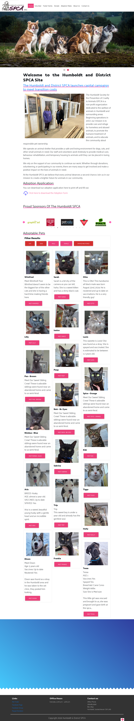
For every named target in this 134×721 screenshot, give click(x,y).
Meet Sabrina (62, 471)
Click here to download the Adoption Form (48, 193)
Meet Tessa (91, 614)
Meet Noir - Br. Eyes (64, 432)
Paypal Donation (17, 711)
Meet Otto (90, 303)
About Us (76, 5)
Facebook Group (17, 707)
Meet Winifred (34, 303)
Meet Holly (91, 534)
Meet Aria (32, 525)
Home (31, 5)
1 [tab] (51, 228)
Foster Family (47, 5)
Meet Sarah (62, 296)
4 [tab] (61, 228)
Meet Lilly (32, 342)
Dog (41, 243)
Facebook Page (17, 704)
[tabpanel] (33, 222)
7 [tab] (70, 228)
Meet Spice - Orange (94, 416)
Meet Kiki (90, 456)
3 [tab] (58, 228)
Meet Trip (61, 525)
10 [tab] (80, 228)
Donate (56, 5)
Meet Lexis (90, 360)
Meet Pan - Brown (35, 399)
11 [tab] (83, 228)
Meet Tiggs (91, 495)
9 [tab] (76, 228)
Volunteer (38, 5)
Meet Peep (61, 375)
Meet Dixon (33, 598)
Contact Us (85, 5)
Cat (30, 243)
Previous (24, 222)
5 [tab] (64, 228)
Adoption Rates (66, 5)
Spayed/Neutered (83, 243)
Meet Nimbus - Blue (35, 456)
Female (66, 243)
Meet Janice (62, 336)
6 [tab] (67, 228)
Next (110, 222)
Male (53, 243)
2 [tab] (54, 228)
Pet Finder (15, 701)
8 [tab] (73, 228)
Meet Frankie (62, 564)
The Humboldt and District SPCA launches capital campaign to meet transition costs (66, 87)
